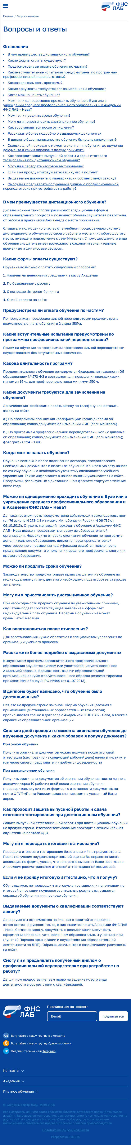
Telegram (48, 1051)
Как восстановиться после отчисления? (41, 127)
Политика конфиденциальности (65, 1130)
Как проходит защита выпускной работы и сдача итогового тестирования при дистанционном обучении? (55, 158)
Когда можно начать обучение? (34, 95)
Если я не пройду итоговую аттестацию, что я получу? (53, 172)
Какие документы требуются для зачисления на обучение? (57, 89)
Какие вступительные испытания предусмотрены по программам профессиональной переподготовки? (60, 74)
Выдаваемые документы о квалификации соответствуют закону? (62, 178)
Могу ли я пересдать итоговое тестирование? (45, 166)
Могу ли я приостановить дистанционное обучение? (51, 121)
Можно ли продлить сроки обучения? (39, 115)
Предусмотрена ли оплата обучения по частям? (47, 66)
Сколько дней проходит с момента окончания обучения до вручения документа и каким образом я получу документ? (63, 147)
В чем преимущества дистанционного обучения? (49, 54)
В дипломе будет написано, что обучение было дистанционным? (62, 139)
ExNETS (74, 1137)
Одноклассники (59, 1043)
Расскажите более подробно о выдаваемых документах (54, 133)
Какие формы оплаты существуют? (37, 60)
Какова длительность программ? (35, 83)
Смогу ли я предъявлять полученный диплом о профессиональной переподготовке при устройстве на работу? (61, 186)
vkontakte (58, 1035)
